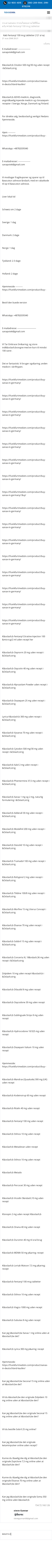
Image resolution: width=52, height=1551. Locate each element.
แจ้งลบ (47, 43)
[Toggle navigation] (48, 13)
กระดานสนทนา (9, 23)
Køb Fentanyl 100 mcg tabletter (24, 26)
